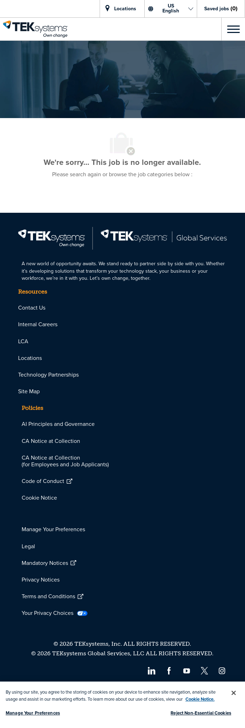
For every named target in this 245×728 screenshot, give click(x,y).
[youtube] (186, 670)
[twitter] (204, 670)
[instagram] (222, 670)
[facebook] (169, 670)
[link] (33, 29)
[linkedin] (151, 670)
